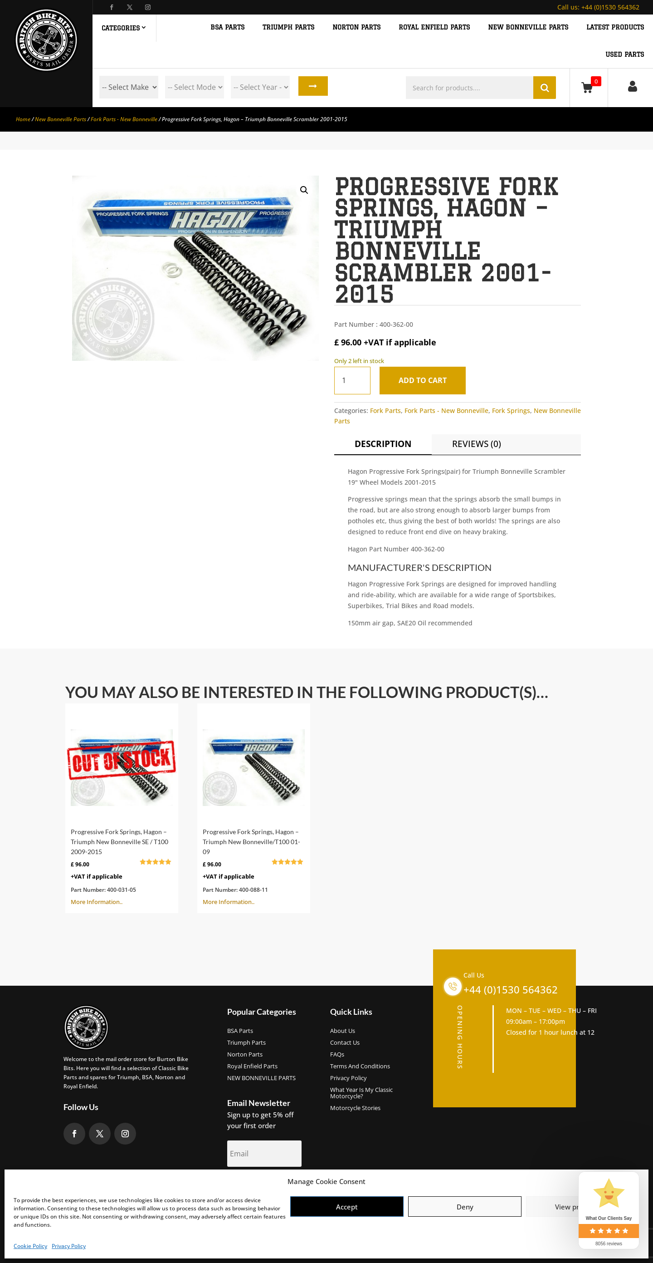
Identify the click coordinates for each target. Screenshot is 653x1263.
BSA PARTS (227, 27)
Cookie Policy (30, 1246)
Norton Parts (245, 1054)
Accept (347, 1206)
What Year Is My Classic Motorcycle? (361, 1093)
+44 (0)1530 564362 (598, 7)
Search (311, 87)
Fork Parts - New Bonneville (124, 119)
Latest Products (615, 27)
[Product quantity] (352, 380)
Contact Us (345, 1043)
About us (342, 1031)
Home (23, 119)
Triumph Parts (246, 1043)
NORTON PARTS (356, 27)
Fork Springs (511, 410)
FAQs (337, 1054)
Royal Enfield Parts (252, 1066)
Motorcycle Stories (355, 1108)
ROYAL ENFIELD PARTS (434, 27)
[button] (304, 190)
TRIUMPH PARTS (288, 27)
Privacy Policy (69, 1246)
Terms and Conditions (360, 1066)
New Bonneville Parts (60, 119)
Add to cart (425, 380)
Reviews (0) (476, 444)
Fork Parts (385, 410)
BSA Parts (240, 1031)
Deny (465, 1206)
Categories (121, 28)
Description (383, 444)
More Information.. (122, 807)
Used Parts (624, 54)
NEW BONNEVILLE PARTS (528, 27)
